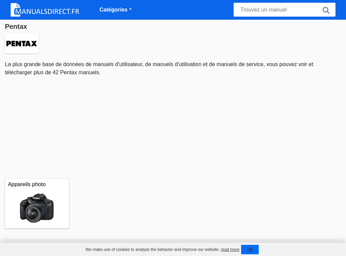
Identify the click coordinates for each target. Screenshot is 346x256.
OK (250, 249)
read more (230, 249)
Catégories (113, 10)
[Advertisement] (173, 127)
